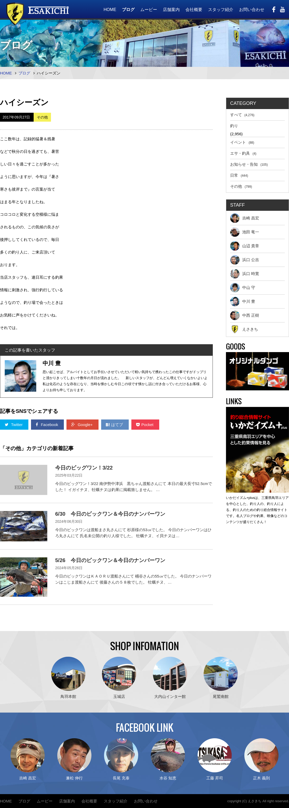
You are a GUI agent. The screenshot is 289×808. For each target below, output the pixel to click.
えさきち (244, 329)
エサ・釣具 (243, 153)
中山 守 (242, 287)
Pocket (145, 424)
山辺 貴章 (244, 246)
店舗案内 (171, 9)
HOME (110, 9)
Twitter (14, 424)
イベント (242, 142)
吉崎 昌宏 (244, 218)
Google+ (82, 424)
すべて (242, 114)
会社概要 (193, 9)
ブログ (128, 9)
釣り (234, 125)
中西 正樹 (244, 315)
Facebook (47, 424)
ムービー (148, 9)
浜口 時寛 (244, 273)
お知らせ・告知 (249, 164)
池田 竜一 (244, 232)
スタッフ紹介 (220, 9)
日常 (239, 175)
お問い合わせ (251, 9)
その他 (241, 186)
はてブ (115, 424)
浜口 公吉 (244, 260)
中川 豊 (242, 301)
